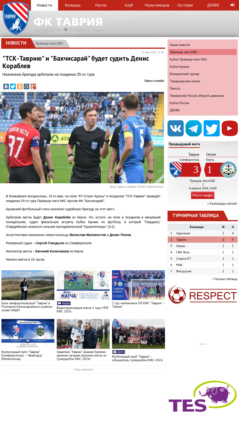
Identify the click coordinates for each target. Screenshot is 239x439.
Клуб (129, 5)
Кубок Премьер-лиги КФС (188, 59)
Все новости (83, 369)
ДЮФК (213, 5)
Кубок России (179, 103)
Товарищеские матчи (185, 81)
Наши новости (180, 45)
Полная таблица (224, 279)
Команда (72, 5)
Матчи (100, 5)
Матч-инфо (202, 195)
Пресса (175, 88)
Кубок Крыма (179, 66)
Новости (44, 5)
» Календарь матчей (222, 203)
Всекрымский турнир (184, 74)
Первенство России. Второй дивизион (197, 96)
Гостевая (185, 5)
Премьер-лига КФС (49, 43)
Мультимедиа (157, 5)
